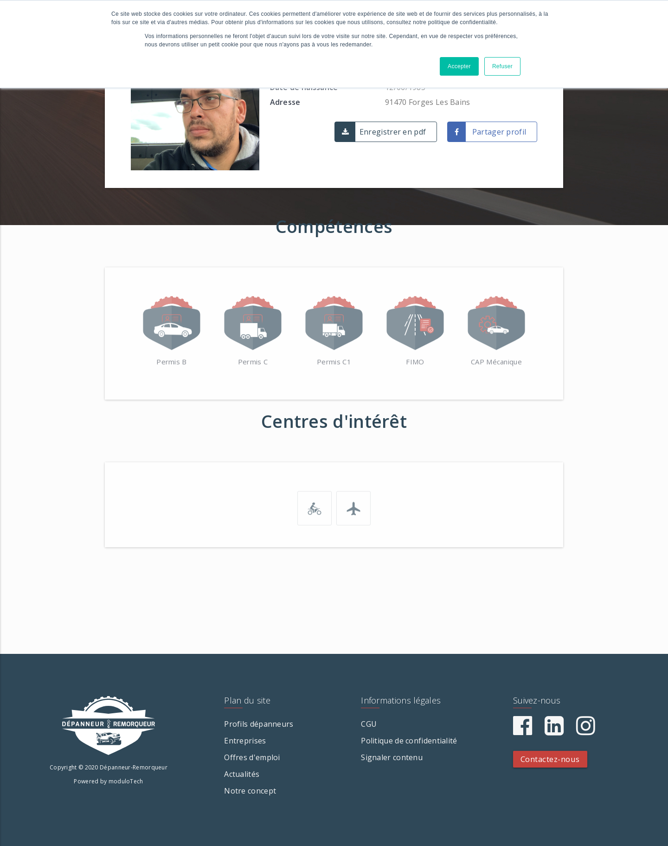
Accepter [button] (459, 66)
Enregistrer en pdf (393, 132)
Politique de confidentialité (409, 741)
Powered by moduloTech (108, 781)
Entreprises (245, 741)
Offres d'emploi (252, 757)
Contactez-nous (550, 759)
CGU (369, 724)
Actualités (241, 774)
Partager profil (499, 132)
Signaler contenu (392, 757)
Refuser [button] (502, 66)
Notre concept (250, 791)
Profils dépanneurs (258, 724)
